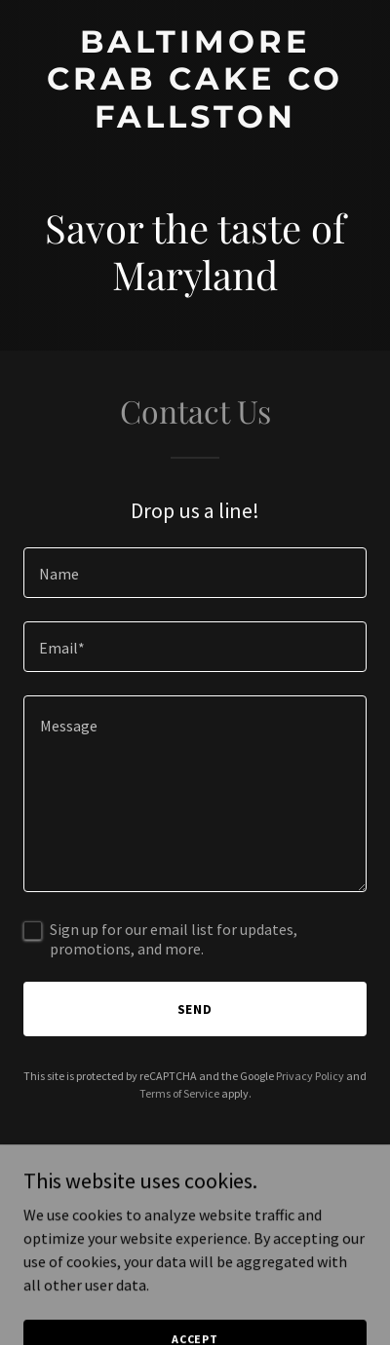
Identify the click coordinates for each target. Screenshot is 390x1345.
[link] (195, 121)
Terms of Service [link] (179, 1093)
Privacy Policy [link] (310, 1075)
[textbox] (195, 572)
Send (195, 1009)
